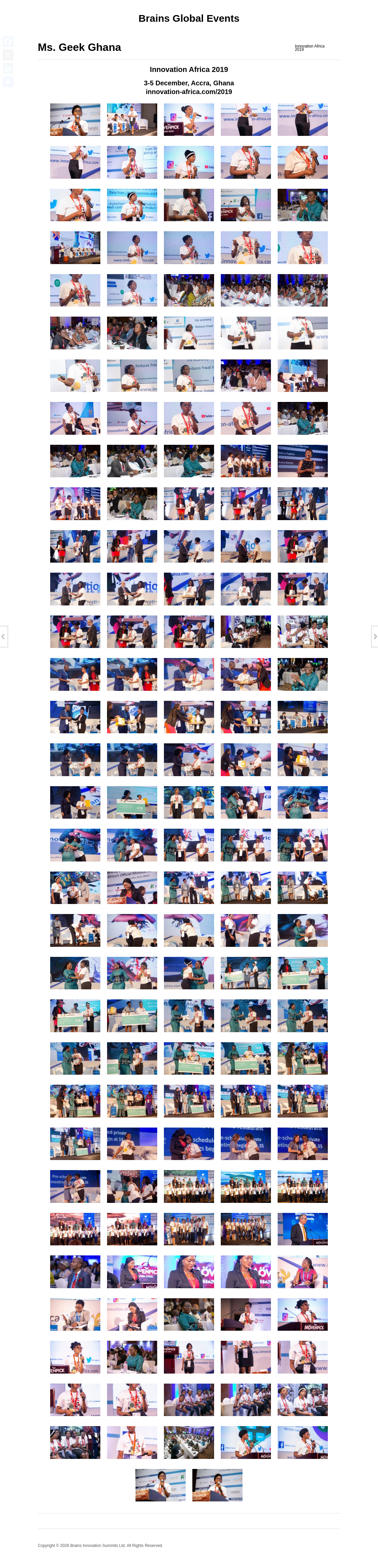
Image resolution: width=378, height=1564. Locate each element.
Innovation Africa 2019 (309, 48)
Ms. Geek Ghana (79, 47)
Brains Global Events (189, 18)
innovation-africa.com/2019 (189, 91)
